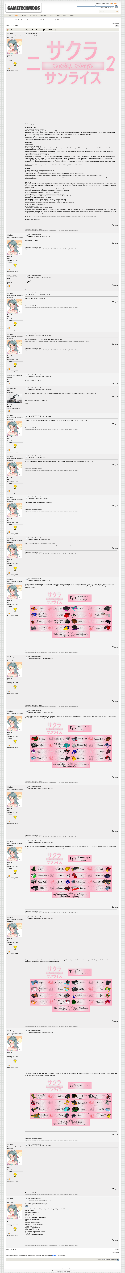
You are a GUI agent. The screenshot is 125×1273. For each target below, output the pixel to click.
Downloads (43, 15)
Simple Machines (68, 1268)
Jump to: (100, 1259)
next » (117, 23)
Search (51, 15)
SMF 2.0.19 (57, 1268)
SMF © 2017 (62, 1268)
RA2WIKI (24, 15)
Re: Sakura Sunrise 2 (34, 234)
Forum (16, 15)
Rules (58, 15)
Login (64, 15)
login (111, 3)
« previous (113, 23)
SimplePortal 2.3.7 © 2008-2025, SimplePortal (59, 1270)
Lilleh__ (11, 34)
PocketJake (13, 276)
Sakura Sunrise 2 (33, 33)
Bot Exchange (33, 15)
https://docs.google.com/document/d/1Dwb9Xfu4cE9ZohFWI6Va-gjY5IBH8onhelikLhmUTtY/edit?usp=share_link (62, 165)
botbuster (12, 388)
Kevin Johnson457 (15, 375)
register (115, 3)
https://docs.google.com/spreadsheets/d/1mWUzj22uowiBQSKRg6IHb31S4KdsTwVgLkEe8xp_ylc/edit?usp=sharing (51, 230)
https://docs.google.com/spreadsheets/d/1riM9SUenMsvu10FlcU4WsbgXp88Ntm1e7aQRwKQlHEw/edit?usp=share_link (63, 216)
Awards (10, 60)
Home (9, 15)
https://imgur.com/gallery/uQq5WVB (45, 543)
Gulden (53, 19)
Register (72, 15)
